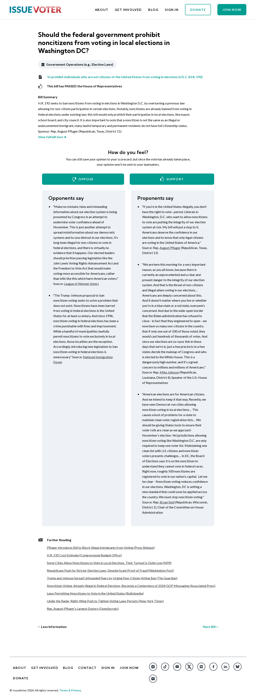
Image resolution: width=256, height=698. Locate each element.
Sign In (171, 9)
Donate (198, 9)
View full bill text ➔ (52, 137)
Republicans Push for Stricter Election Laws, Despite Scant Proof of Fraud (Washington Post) (110, 570)
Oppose (83, 179)
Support (172, 179)
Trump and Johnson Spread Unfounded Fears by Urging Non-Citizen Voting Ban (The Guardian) (112, 578)
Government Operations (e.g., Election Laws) (77, 64)
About (101, 9)
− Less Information (52, 627)
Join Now (232, 9)
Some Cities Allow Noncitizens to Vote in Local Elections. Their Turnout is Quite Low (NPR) (109, 563)
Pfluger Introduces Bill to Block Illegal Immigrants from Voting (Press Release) (101, 547)
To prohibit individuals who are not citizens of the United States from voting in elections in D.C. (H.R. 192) (120, 77)
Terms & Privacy (70, 690)
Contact (87, 667)
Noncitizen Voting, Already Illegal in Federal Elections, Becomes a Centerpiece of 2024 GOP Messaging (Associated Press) (131, 586)
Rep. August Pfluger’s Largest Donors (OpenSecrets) (83, 608)
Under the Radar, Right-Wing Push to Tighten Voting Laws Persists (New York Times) (105, 601)
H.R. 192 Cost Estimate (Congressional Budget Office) (84, 555)
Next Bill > (210, 627)
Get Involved (128, 9)
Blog (153, 9)
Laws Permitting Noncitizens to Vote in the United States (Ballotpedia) (95, 593)
